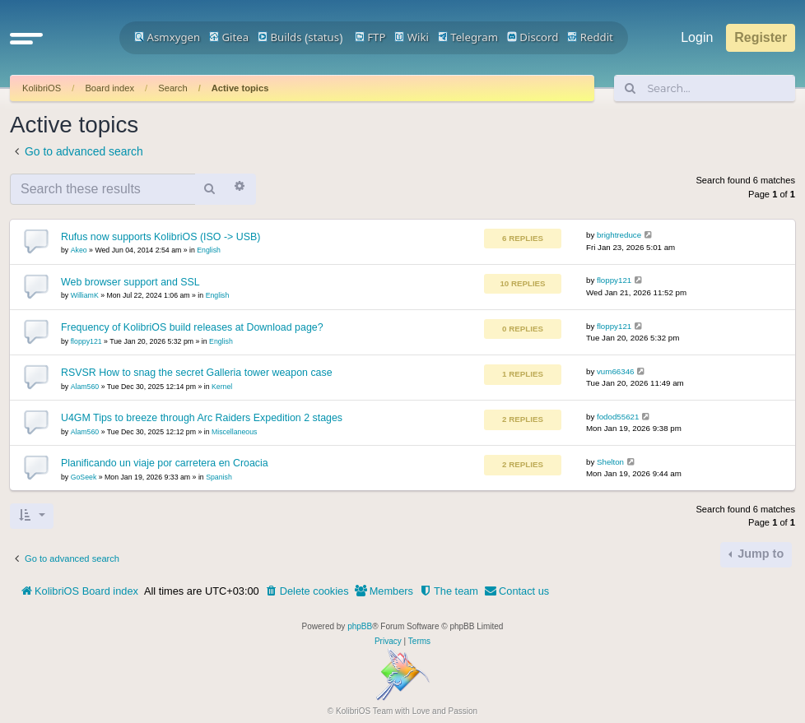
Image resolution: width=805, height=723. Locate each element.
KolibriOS (41, 88)
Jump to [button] (759, 553)
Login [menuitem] (697, 37)
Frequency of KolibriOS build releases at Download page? (192, 327)
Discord (533, 37)
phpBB (359, 626)
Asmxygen (167, 37)
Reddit (590, 37)
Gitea (229, 37)
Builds (279, 37)
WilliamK (85, 295)
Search (172, 88)
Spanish (219, 477)
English (209, 250)
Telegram (468, 37)
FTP (370, 37)
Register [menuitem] (760, 37)
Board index (109, 88)
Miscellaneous (234, 432)
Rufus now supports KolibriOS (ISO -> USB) (160, 237)
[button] (26, 37)
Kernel (222, 386)
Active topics (240, 88)
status (323, 37)
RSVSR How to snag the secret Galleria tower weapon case (197, 372)
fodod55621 (618, 416)
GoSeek (84, 477)
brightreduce (619, 234)
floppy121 (614, 280)
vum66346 (615, 371)
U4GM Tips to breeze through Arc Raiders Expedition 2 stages (201, 418)
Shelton (610, 461)
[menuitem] (307, 591)
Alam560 (85, 386)
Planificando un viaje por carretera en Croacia (164, 463)
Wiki (411, 37)
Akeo (79, 250)
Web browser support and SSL (130, 282)
